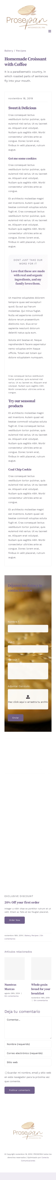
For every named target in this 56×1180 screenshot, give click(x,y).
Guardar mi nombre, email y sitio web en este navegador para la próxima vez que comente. (27, 1077)
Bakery (8, 50)
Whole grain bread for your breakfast (40, 989)
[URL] (28, 1062)
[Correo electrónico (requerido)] (28, 1053)
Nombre (13, 621)
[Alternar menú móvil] (50, 31)
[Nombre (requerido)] (28, 1044)
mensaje (13, 659)
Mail (11, 642)
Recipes (21, 50)
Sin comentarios (11, 996)
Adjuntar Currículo (19, 686)
